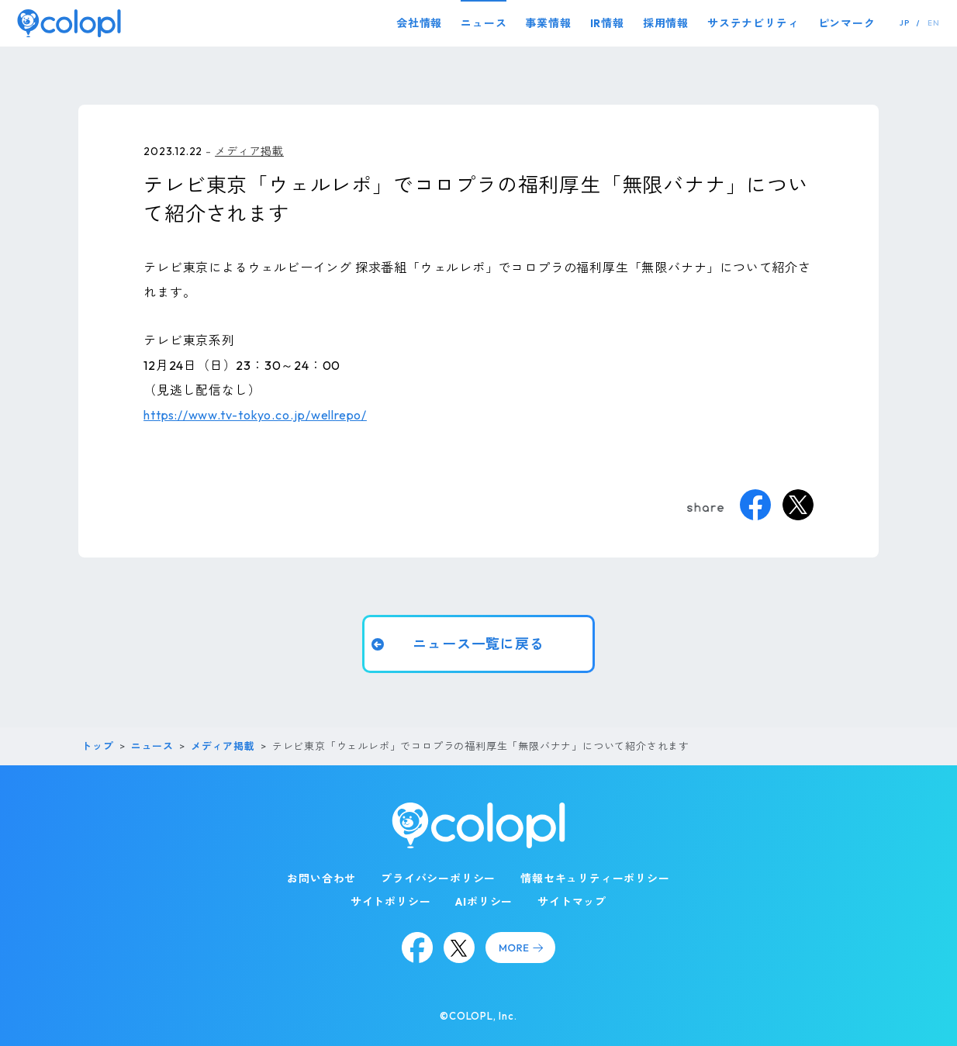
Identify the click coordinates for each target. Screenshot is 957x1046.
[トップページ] (69, 22)
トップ (97, 746)
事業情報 (548, 23)
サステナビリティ (753, 23)
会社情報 (419, 23)
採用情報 (666, 23)
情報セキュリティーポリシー (594, 878)
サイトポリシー (391, 902)
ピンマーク (847, 23)
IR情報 (607, 23)
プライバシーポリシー (438, 878)
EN (934, 23)
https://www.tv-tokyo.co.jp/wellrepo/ (255, 415)
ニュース (483, 23)
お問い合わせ (321, 878)
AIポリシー (484, 902)
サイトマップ (571, 902)
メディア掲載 (249, 151)
